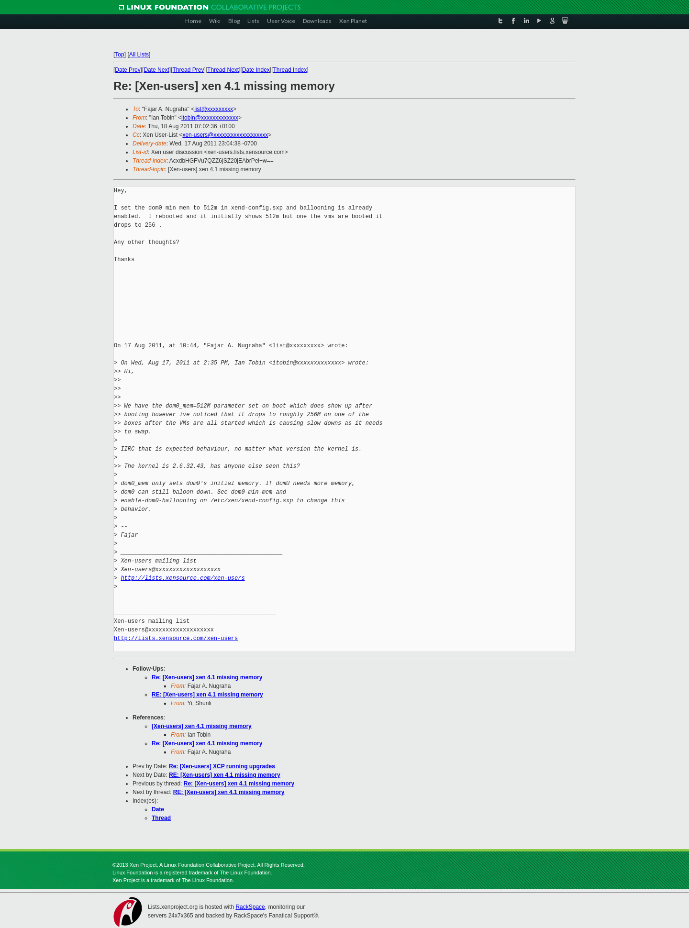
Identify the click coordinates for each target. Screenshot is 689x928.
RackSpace (250, 907)
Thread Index (290, 69)
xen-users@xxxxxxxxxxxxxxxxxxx (225, 135)
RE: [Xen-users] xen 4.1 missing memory (207, 694)
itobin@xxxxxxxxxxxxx (209, 117)
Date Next (156, 69)
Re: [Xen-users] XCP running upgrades (222, 766)
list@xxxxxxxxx (213, 109)
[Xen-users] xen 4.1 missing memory (202, 726)
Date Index (256, 69)
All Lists (139, 54)
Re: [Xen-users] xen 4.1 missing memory (207, 677)
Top (119, 54)
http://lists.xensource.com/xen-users (182, 578)
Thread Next (223, 69)
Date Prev (127, 69)
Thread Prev (188, 69)
